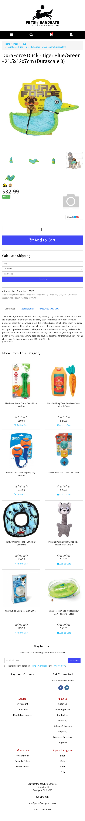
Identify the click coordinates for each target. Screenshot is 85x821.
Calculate (42, 279)
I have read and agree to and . (35, 666)
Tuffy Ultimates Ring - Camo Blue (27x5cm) (21, 543)
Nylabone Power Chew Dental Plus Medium (21, 405)
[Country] (42, 269)
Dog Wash (63, 743)
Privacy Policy (59, 666)
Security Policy (22, 761)
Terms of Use (22, 767)
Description (10, 309)
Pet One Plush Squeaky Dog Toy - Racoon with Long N (63, 543)
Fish (63, 772)
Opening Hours (62, 709)
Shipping (62, 731)
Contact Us (62, 715)
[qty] (42, 263)
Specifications (27, 309)
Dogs (62, 756)
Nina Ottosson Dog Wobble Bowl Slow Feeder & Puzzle (63, 613)
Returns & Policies (63, 726)
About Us (62, 704)
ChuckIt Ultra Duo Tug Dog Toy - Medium (21, 474)
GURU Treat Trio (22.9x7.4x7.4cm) (63, 473)
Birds (62, 767)
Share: (74, 217)
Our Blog (62, 721)
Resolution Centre (22, 715)
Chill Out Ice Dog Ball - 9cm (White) (21, 611)
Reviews (49, 309)
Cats (62, 761)
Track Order (22, 709)
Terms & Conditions (39, 666)
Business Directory (62, 737)
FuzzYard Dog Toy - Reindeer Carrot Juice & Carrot (63, 405)
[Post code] (42, 274)
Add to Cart (42, 240)
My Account (22, 704)
